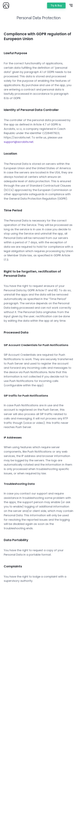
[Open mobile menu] (71, 5)
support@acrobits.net (18, 142)
